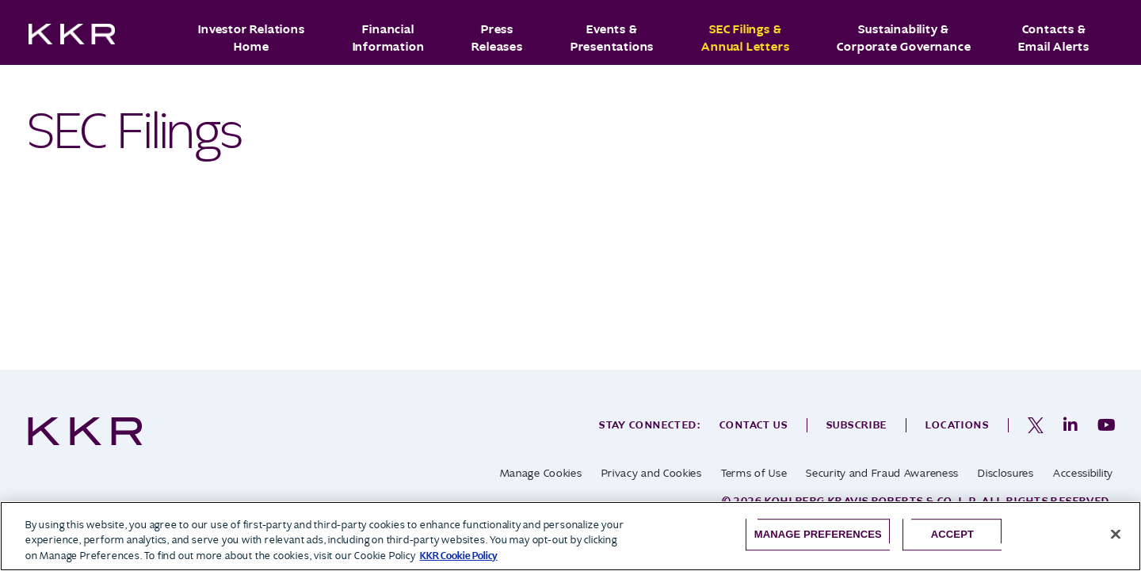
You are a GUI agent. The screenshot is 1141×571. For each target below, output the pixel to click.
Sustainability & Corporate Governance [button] (904, 38)
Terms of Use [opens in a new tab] (754, 473)
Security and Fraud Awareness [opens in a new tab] (882, 473)
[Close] (1115, 533)
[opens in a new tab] (1036, 425)
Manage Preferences (818, 534)
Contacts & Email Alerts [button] (1053, 38)
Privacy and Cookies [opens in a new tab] (651, 473)
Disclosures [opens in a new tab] (1006, 473)
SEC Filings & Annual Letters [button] (745, 38)
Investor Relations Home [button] (251, 38)
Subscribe (856, 425)
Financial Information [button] (389, 38)
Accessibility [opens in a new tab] (1083, 473)
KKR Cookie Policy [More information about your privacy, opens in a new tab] (459, 555)
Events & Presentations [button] (612, 38)
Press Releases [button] (496, 38)
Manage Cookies (541, 473)
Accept (952, 534)
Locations (957, 425)
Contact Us (753, 425)
